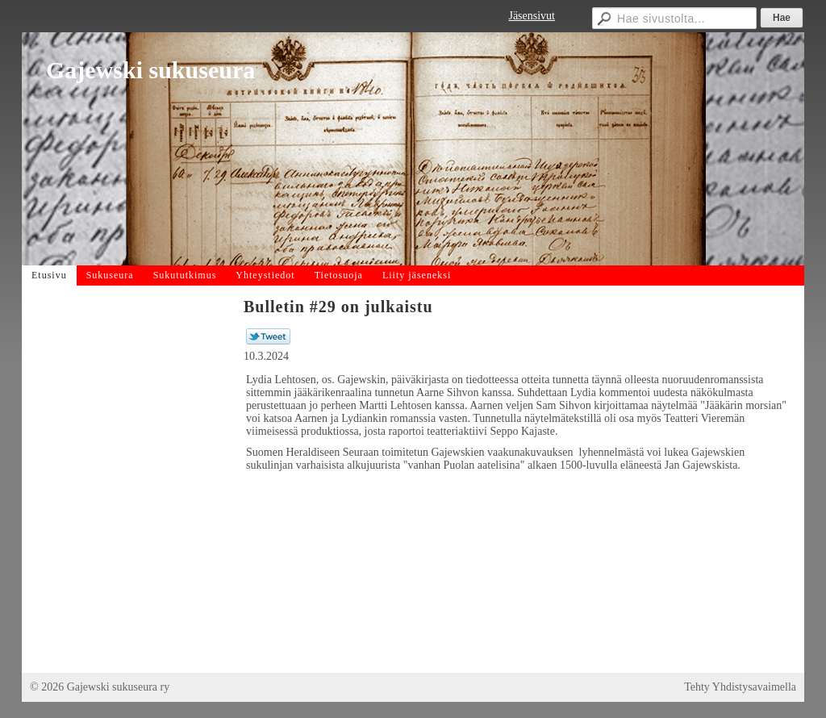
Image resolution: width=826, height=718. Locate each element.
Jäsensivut (531, 16)
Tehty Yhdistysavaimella (740, 687)
